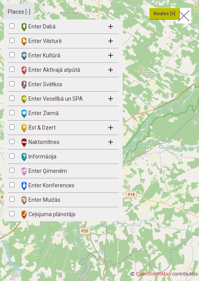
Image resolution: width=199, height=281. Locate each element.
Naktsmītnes (67, 142)
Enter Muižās (40, 200)
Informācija (38, 157)
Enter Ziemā (40, 113)
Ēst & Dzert (67, 128)
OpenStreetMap (153, 274)
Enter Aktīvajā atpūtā (67, 70)
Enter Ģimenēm (44, 171)
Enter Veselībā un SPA (67, 99)
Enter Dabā (67, 27)
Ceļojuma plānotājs (48, 214)
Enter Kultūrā (67, 56)
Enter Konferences (47, 185)
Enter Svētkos (41, 84)
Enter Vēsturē (67, 41)
